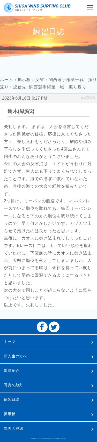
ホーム (6, 79)
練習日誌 (11, 399)
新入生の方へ (15, 356)
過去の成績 (13, 429)
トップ (10, 342)
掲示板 (24, 79)
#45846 (88, 98)
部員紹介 (11, 370)
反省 (39, 79)
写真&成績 (13, 385)
